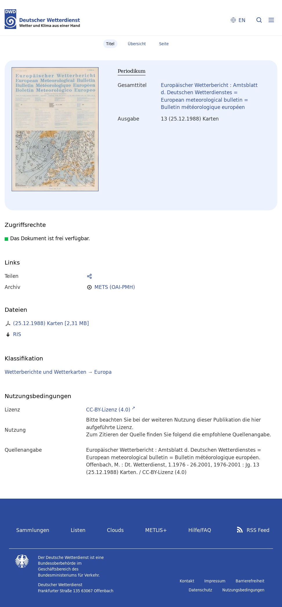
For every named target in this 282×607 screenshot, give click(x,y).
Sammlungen (32, 530)
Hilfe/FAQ (199, 530)
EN (242, 20)
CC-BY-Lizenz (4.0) (108, 409)
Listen (78, 530)
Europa (103, 372)
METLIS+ (156, 530)
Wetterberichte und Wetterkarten (45, 372)
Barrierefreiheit (250, 581)
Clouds (115, 530)
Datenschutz (200, 590)
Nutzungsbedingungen (243, 590)
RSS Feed (258, 530)
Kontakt (187, 581)
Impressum (214, 581)
